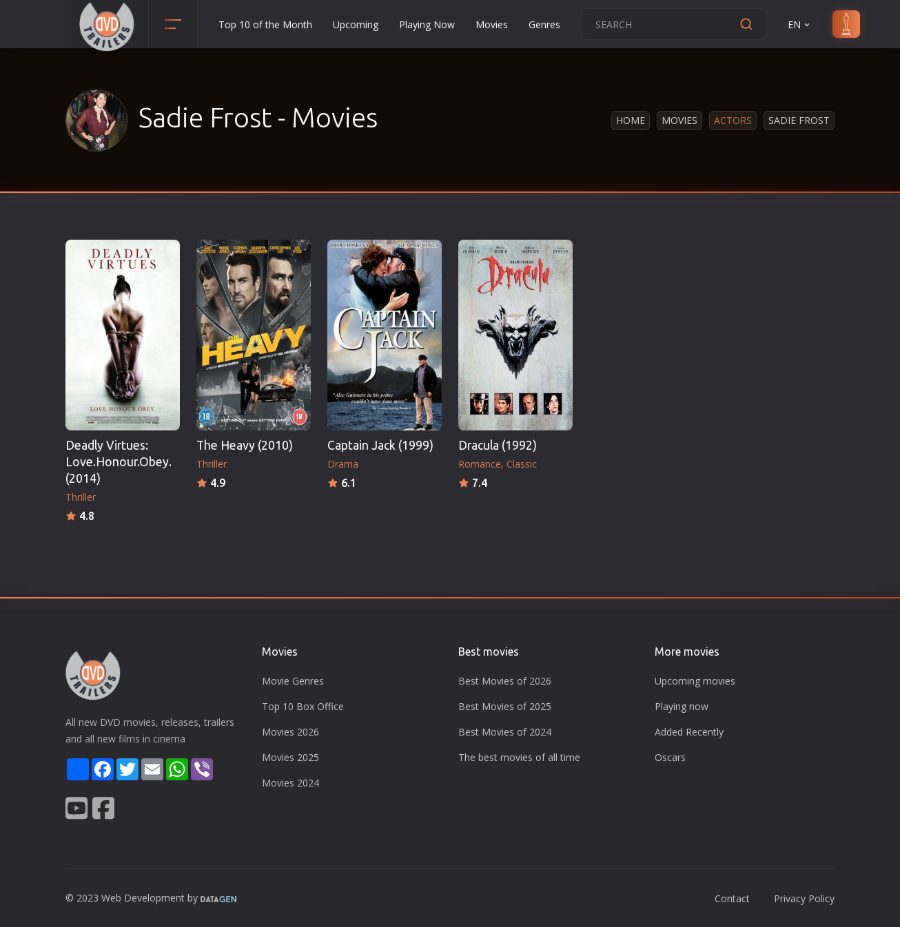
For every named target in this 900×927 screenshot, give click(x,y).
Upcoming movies (695, 680)
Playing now (681, 706)
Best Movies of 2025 (504, 706)
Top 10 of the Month (265, 24)
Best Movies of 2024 (504, 731)
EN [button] (800, 24)
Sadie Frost (799, 120)
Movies (491, 24)
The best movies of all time (519, 757)
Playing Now (427, 24)
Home (630, 120)
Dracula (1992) (497, 445)
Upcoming (355, 24)
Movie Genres (293, 680)
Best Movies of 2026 (504, 680)
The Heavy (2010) (244, 445)
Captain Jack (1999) (380, 445)
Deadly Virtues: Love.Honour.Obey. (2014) (118, 462)
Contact (732, 898)
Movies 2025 (290, 757)
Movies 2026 (290, 731)
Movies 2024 (290, 782)
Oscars (670, 757)
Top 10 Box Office (303, 706)
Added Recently (689, 731)
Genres (544, 24)
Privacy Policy (804, 898)
